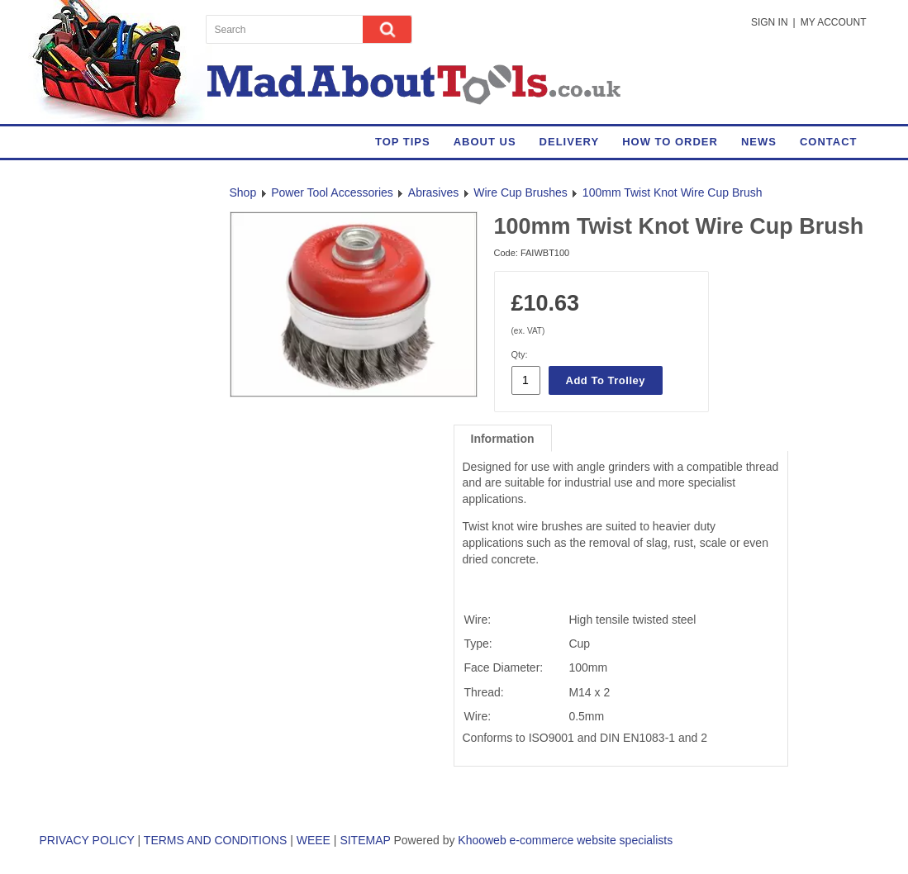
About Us (485, 141)
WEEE (313, 840)
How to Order (670, 141)
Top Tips (402, 141)
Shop (243, 192)
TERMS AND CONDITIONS (215, 840)
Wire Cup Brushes (520, 192)
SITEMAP (365, 840)
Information (503, 438)
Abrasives (433, 192)
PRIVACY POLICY (87, 840)
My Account (834, 22)
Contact (829, 141)
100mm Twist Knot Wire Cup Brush (672, 192)
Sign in (769, 22)
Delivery (570, 141)
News (759, 141)
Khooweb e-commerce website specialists (565, 840)
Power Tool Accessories (332, 192)
